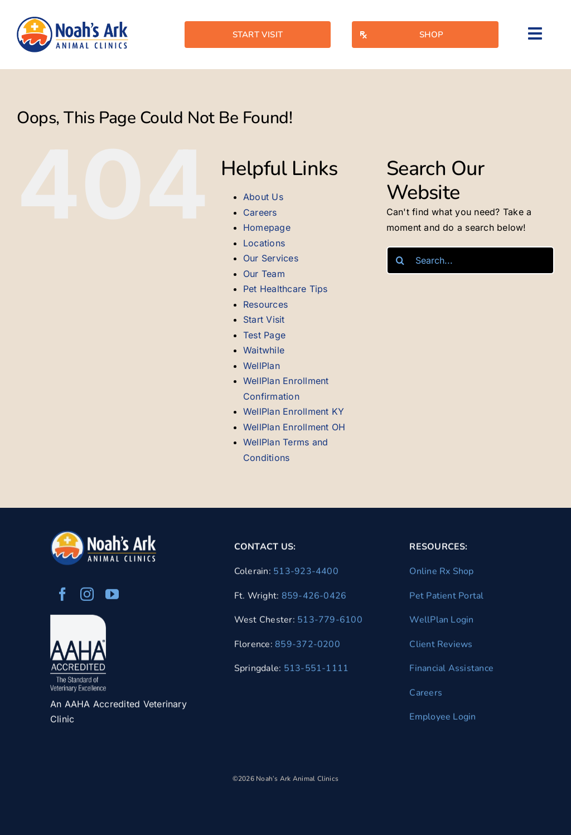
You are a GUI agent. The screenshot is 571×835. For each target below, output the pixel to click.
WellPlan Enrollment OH (294, 427)
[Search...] (470, 260)
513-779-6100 (329, 622)
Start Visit (264, 319)
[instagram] (87, 597)
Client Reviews (440, 647)
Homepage (267, 227)
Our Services (270, 258)
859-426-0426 (314, 599)
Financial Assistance (451, 672)
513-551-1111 (316, 672)
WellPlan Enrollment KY (293, 411)
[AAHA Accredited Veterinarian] (78, 622)
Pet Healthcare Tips (285, 288)
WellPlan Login (441, 622)
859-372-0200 (307, 647)
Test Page (264, 335)
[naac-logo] (72, 21)
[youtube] (112, 597)
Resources (265, 304)
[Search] (400, 260)
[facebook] (62, 597)
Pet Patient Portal (446, 599)
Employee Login (442, 720)
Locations (264, 243)
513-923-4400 (305, 574)
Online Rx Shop (441, 574)
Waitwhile (263, 350)
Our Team (264, 273)
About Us (263, 196)
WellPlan (261, 365)
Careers (260, 212)
